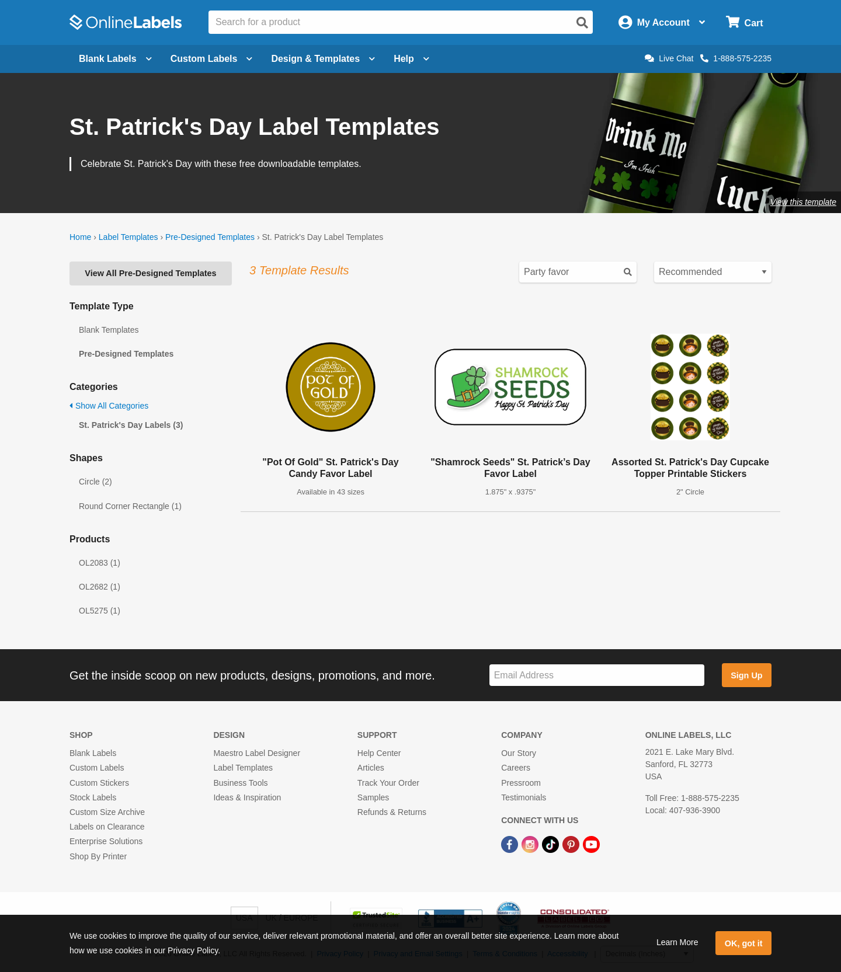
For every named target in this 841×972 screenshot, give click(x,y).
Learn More (677, 942)
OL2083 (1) (99, 562)
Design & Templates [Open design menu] (323, 59)
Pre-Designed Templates (210, 237)
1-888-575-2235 (736, 58)
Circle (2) (95, 481)
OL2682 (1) (99, 586)
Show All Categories (108, 405)
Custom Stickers (99, 783)
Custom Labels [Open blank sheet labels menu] (212, 59)
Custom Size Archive (107, 812)
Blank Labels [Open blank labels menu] (115, 59)
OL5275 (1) (99, 610)
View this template (803, 202)
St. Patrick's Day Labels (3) (131, 425)
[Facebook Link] (510, 843)
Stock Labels (92, 797)
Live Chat (669, 58)
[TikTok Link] (551, 843)
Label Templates (128, 237)
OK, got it (744, 943)
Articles (370, 767)
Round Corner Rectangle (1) (130, 506)
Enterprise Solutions (106, 841)
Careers (515, 767)
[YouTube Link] (591, 843)
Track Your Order (388, 783)
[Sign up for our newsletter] (596, 675)
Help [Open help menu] (411, 59)
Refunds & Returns (391, 812)
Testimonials (523, 797)
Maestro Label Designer (256, 753)
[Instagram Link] (531, 843)
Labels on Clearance (106, 826)
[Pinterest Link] (572, 843)
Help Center (379, 753)
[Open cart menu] (744, 22)
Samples (373, 797)
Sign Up (746, 675)
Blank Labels (92, 753)
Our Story (518, 753)
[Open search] (582, 22)
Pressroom (521, 783)
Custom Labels (96, 767)
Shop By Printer (98, 856)
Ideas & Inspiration (247, 797)
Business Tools (240, 783)
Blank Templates (108, 330)
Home (80, 237)
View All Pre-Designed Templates (150, 273)
